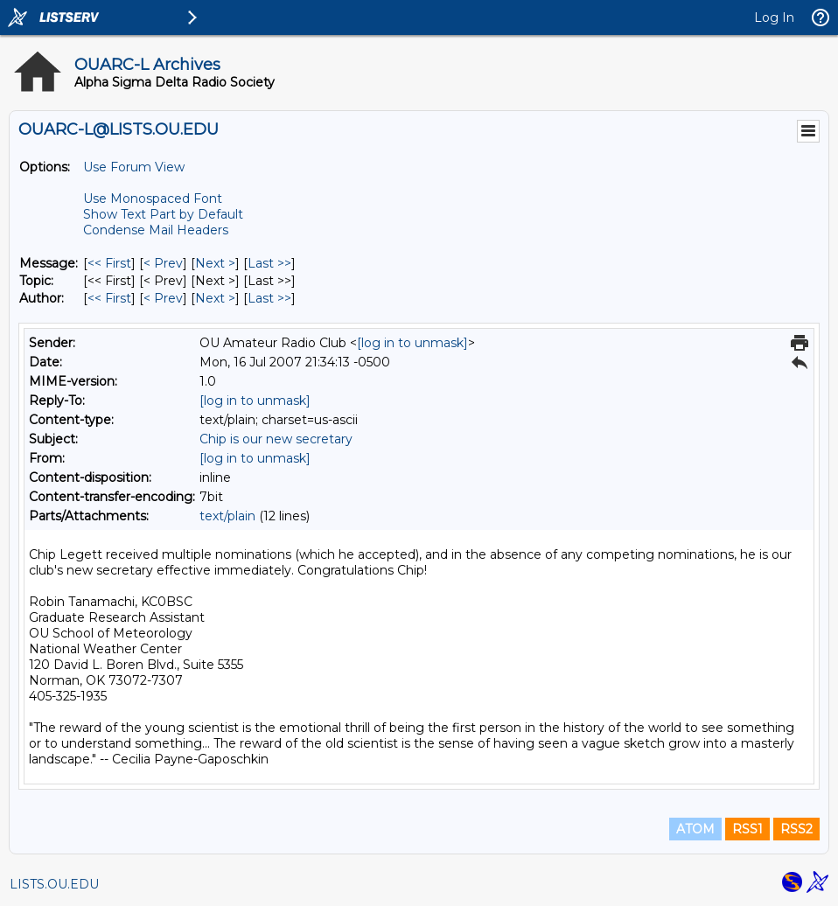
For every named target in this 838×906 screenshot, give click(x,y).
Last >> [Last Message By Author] (269, 298)
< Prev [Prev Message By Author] (163, 298)
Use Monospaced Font (152, 198)
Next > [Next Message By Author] (215, 298)
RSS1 (747, 829)
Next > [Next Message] (215, 263)
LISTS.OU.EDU (54, 884)
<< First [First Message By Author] (109, 298)
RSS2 (796, 829)
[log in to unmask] (412, 343)
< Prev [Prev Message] (163, 263)
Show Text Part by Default (163, 214)
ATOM (695, 829)
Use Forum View (134, 167)
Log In (774, 17)
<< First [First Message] (109, 263)
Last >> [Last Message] (269, 263)
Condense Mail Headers (155, 230)
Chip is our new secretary (276, 439)
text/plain (227, 516)
